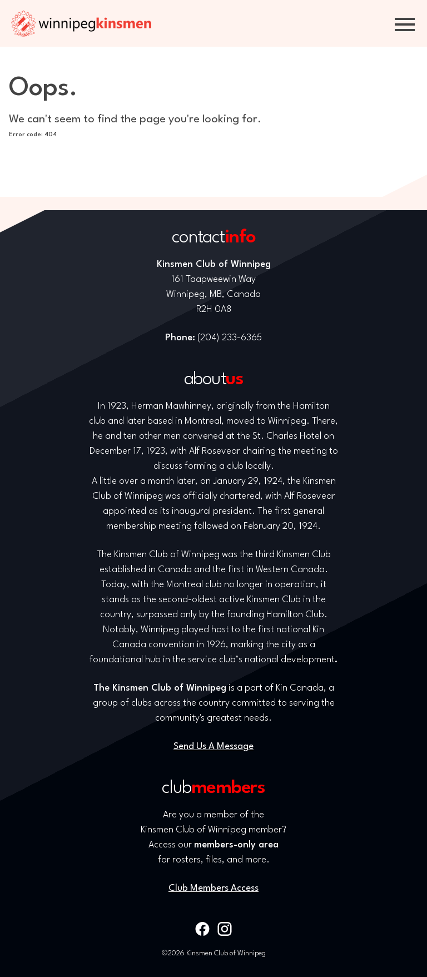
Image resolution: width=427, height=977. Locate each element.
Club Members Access (213, 888)
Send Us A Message (213, 746)
